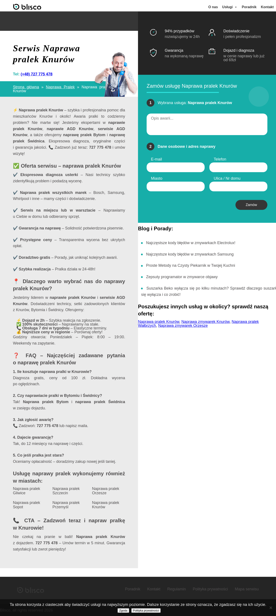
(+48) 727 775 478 (37, 74)
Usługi (230, 7)
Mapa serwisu (247, 588)
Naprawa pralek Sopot (26, 504)
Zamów (251, 204)
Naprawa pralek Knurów (105, 504)
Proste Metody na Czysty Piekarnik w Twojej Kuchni (190, 265)
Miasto (156, 178)
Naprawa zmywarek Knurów (205, 321)
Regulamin (176, 588)
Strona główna (26, 87)
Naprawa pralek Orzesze (105, 491)
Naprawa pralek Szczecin (66, 491)
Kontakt (267, 7)
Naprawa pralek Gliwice (26, 491)
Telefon (220, 159)
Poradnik (249, 7)
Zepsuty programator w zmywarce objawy (182, 276)
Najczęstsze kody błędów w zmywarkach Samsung (190, 254)
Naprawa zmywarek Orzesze (183, 325)
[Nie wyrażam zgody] (270, 607)
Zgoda (123, 610)
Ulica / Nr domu (227, 178)
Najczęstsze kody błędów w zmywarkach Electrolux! (190, 242)
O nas (213, 7)
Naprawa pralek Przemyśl (66, 504)
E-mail (156, 159)
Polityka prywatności (210, 588)
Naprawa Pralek (60, 87)
